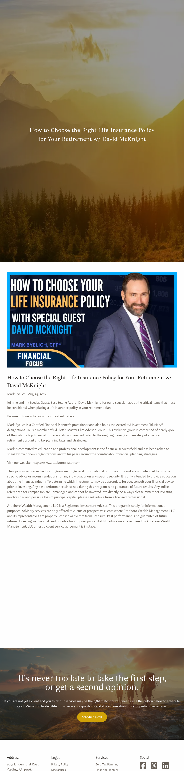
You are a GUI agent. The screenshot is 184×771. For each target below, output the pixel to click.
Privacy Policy (59, 764)
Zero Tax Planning (107, 764)
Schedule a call (92, 717)
